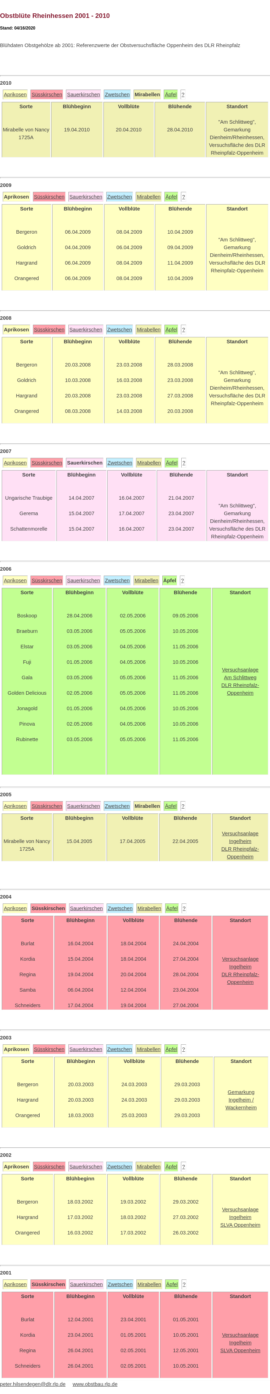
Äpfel (170, 94)
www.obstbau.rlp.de (95, 1384)
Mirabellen (149, 197)
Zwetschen (117, 94)
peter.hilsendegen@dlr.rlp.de (33, 1384)
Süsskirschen (47, 94)
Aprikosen (15, 94)
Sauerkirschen (83, 94)
